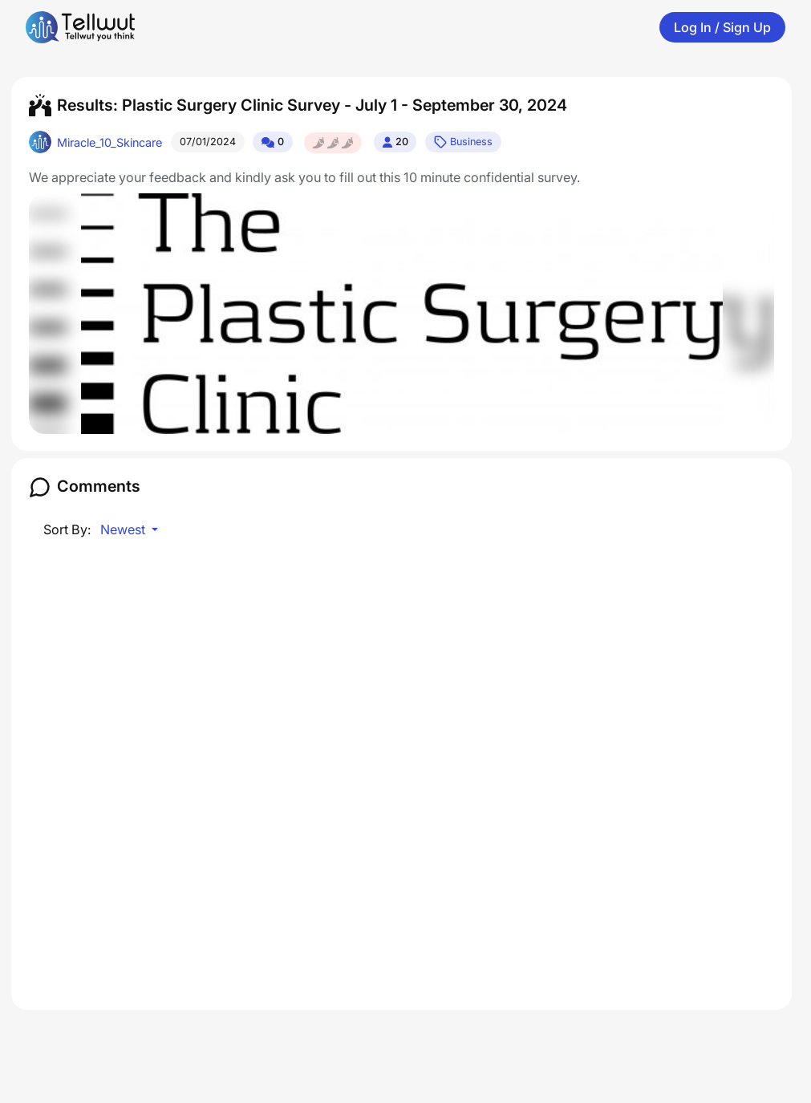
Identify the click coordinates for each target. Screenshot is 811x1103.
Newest (124, 529)
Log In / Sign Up (722, 27)
